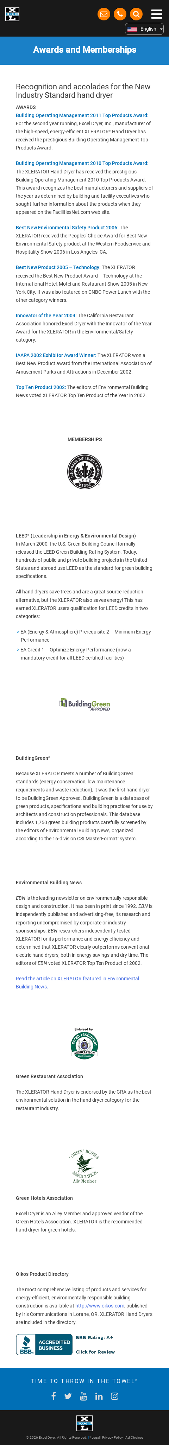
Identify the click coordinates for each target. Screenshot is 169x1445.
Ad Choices (134, 1437)
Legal (96, 1437)
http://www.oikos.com (99, 1306)
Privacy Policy (112, 1437)
